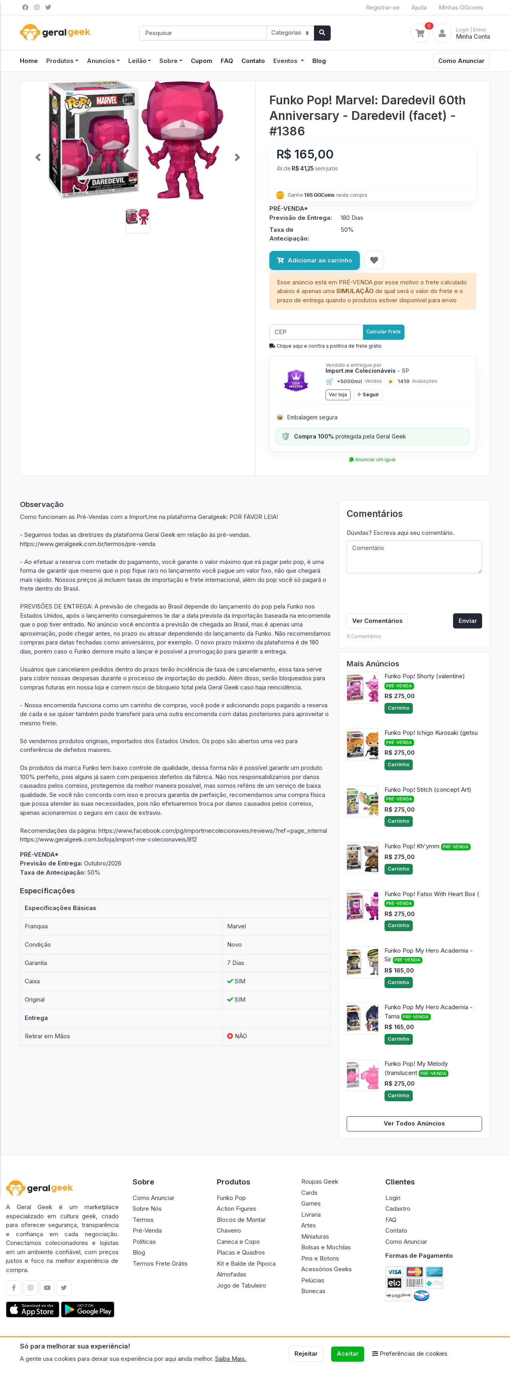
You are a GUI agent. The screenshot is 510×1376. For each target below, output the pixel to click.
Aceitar (348, 1353)
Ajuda (419, 7)
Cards (309, 1192)
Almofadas (231, 1274)
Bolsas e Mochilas (326, 1247)
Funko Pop (231, 1198)
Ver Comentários (377, 620)
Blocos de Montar (241, 1219)
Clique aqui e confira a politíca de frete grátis (325, 346)
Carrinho (398, 708)
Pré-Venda (147, 1230)
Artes (308, 1225)
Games (311, 1203)
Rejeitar (306, 1353)
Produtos (60, 61)
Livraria (311, 1214)
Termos (143, 1219)
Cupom (201, 61)
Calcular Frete (383, 332)
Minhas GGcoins (461, 7)
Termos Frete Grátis (160, 1263)
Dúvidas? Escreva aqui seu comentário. (400, 532)
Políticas (144, 1241)
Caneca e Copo (238, 1241)
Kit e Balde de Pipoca (246, 1263)
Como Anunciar (461, 61)
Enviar (468, 620)
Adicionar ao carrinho (314, 260)
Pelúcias (312, 1280)
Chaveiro (229, 1230)
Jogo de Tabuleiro (241, 1285)
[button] (37, 157)
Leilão (137, 61)
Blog (319, 61)
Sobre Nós (147, 1208)
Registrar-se (383, 7)
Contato (253, 61)
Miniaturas (315, 1236)
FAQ (227, 61)
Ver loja (338, 394)
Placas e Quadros (241, 1252)
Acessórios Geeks (326, 1269)
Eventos (286, 61)
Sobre (168, 61)
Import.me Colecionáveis (367, 370)
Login (392, 1198)
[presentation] (407, 595)
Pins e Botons (320, 1258)
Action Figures (236, 1208)
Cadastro (397, 1208)
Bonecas (313, 1291)
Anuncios (101, 61)
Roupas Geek (319, 1181)
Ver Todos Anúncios (414, 1123)
